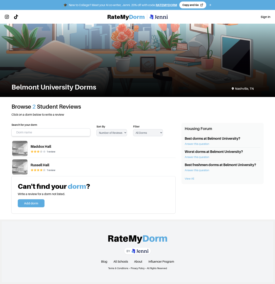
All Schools (120, 261)
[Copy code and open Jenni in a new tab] (192, 5)
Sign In (265, 17)
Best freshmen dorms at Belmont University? (220, 165)
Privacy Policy (138, 268)
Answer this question (197, 143)
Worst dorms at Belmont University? (214, 152)
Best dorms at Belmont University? (212, 138)
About (138, 261)
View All (189, 178)
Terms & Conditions (118, 268)
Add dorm (31, 203)
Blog (104, 261)
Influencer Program (161, 261)
